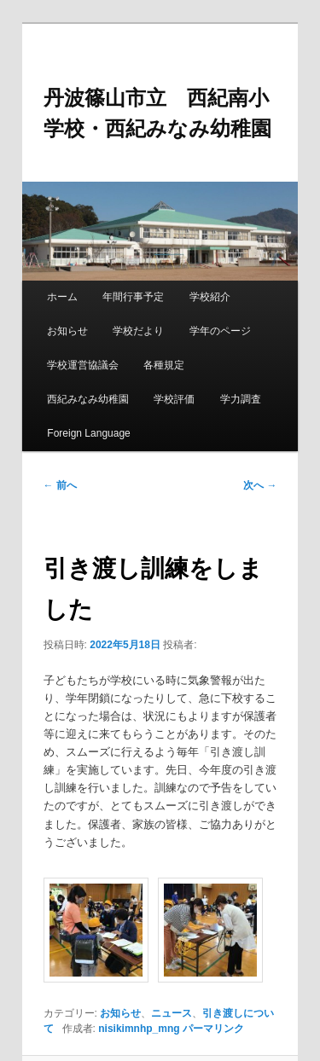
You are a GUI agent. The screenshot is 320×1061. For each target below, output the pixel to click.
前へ (60, 485)
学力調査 (240, 399)
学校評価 (174, 399)
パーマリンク (213, 1029)
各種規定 (163, 365)
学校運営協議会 (83, 365)
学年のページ (220, 331)
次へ (259, 485)
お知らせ (67, 331)
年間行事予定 (133, 297)
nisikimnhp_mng (138, 1029)
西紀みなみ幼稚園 (88, 399)
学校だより (138, 331)
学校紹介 (209, 297)
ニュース (171, 1013)
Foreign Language (88, 433)
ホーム (62, 297)
